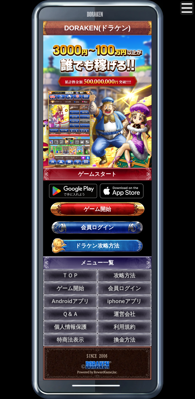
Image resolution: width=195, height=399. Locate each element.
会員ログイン (97, 227)
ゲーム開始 (97, 209)
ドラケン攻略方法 (97, 246)
